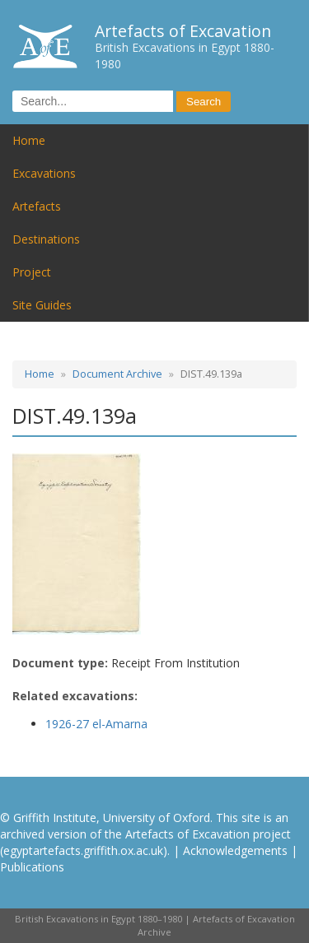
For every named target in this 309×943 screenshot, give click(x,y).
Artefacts (36, 206)
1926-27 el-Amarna (96, 724)
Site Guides (42, 305)
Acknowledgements (235, 850)
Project (31, 272)
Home (28, 140)
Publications (32, 867)
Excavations (44, 173)
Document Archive (117, 374)
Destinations (46, 239)
